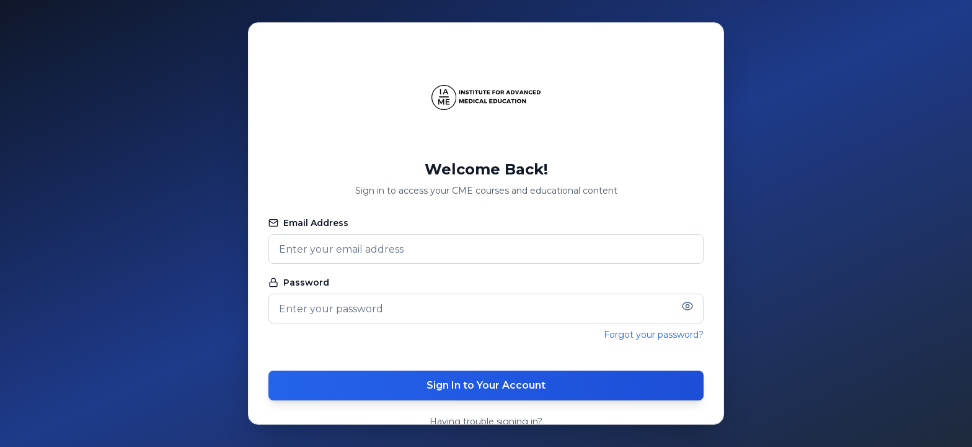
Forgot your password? (654, 334)
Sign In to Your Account (486, 385)
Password (298, 282)
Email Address (308, 222)
